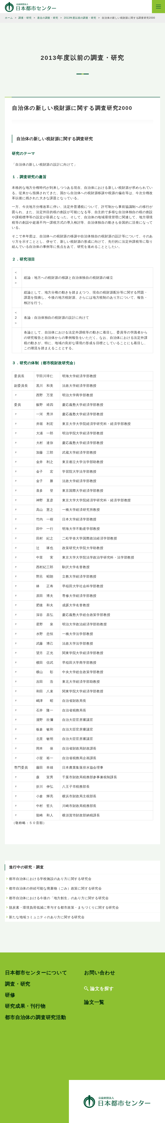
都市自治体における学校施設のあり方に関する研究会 (50, 879)
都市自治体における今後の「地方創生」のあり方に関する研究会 (59, 898)
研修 (10, 995)
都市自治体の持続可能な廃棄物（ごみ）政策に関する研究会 (55, 888)
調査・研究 (17, 984)
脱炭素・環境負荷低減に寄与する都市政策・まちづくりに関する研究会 (64, 907)
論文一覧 (94, 1002)
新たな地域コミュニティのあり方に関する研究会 (47, 917)
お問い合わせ (99, 972)
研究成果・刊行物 (25, 1006)
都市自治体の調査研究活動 (35, 1017)
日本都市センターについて (36, 972)
